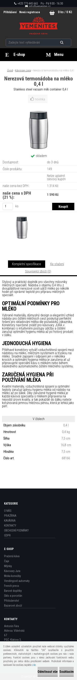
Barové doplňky (13, 590)
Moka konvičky (12, 576)
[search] (66, 42)
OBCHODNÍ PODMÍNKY (16, 530)
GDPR (7, 535)
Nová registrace (29, 12)
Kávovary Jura (23, 70)
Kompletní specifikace (26, 264)
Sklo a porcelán (13, 595)
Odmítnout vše (48, 672)
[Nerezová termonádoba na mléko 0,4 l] (20, 229)
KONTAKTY (10, 525)
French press (11, 585)
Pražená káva (12, 556)
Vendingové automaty (17, 581)
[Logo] (38, 25)
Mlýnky (8, 566)
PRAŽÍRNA (10, 515)
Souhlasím (66, 672)
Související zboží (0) (38, 271)
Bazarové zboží (13, 605)
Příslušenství (11, 600)
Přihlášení (10, 12)
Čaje (6, 561)
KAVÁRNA (10, 520)
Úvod (10, 70)
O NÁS (7, 510)
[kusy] (8, 206)
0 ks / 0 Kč (65, 12)
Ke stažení (57, 264)
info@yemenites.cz (40, 6)
